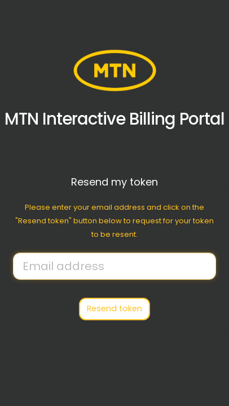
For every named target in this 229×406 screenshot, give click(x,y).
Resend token (114, 308)
